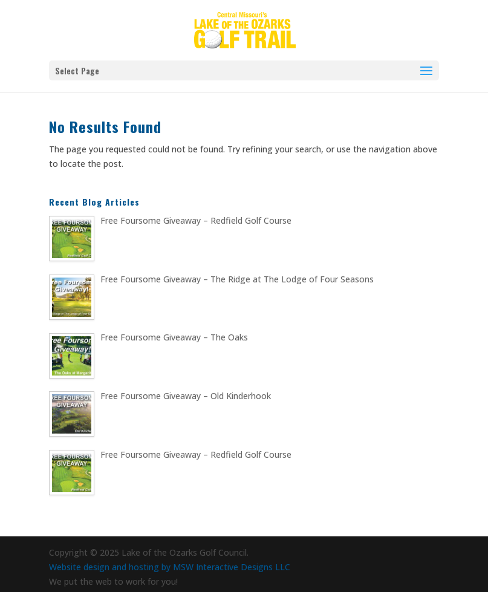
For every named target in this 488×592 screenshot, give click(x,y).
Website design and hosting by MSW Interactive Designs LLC (169, 567)
